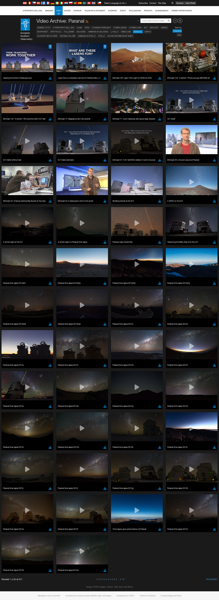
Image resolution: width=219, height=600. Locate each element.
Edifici (148, 32)
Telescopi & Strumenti (95, 11)
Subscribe (143, 3)
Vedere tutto (43, 27)
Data (179, 35)
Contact (152, 3)
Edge (33, 413)
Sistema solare (67, 36)
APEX (87, 27)
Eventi (123, 11)
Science (179, 3)
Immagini (49, 11)
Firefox (33, 416)
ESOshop (78, 11)
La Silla (114, 32)
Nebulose (126, 32)
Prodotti (148, 11)
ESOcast (154, 27)
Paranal (138, 32)
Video (59, 12)
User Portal (190, 3)
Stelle (101, 36)
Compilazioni (119, 27)
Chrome (34, 410)
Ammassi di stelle (87, 36)
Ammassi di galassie (98, 32)
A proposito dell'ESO (32, 11)
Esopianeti (42, 32)
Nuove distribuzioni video (120, 36)
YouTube (28, 355)
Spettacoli (55, 32)
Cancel (46, 464)
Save (32, 464)
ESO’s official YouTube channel (93, 355)
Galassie (81, 32)
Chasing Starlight (101, 27)
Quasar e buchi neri (47, 36)
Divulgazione (135, 11)
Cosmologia (135, 27)
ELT (145, 27)
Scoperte (112, 11)
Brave (33, 408)
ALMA (79, 27)
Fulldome (69, 32)
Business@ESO (161, 11)
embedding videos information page (49, 360)
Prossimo (211, 579)
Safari (33, 419)
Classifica (177, 31)
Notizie (67, 11)
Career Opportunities (181, 11)
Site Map (162, 3)
